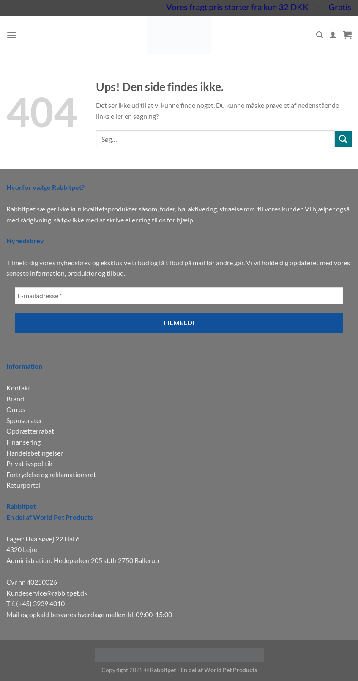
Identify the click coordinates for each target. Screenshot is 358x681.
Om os (15, 409)
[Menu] (11, 35)
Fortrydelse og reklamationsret (51, 474)
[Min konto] (333, 34)
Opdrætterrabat (30, 431)
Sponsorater (24, 420)
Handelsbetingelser (34, 453)
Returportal (23, 485)
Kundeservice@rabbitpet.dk (46, 593)
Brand (15, 399)
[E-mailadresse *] (179, 295)
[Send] (343, 139)
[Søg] (319, 35)
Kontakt (18, 388)
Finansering (23, 442)
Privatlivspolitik (29, 463)
